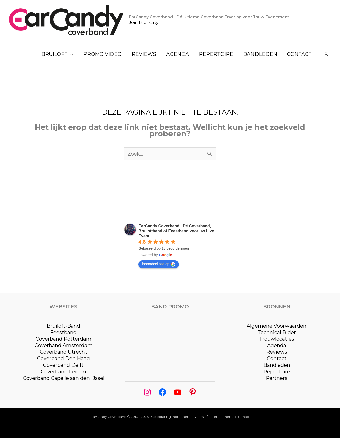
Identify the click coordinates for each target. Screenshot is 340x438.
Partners (276, 378)
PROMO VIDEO (102, 54)
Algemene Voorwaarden (276, 326)
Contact (277, 358)
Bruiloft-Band (63, 326)
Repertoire (276, 372)
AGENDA (177, 54)
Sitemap (242, 417)
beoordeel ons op (158, 264)
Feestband (63, 332)
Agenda (276, 345)
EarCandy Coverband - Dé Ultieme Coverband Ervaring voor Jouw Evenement (209, 17)
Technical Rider (277, 332)
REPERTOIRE (216, 54)
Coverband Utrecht (63, 352)
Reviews (276, 352)
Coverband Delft (63, 365)
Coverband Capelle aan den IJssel (63, 378)
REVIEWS (144, 54)
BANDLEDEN (260, 54)
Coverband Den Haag (63, 358)
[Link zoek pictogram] (326, 54)
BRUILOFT (54, 54)
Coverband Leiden (63, 372)
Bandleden (276, 365)
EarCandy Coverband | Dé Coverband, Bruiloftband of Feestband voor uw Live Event (176, 231)
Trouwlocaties (276, 339)
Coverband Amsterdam (64, 345)
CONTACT (299, 54)
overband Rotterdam (65, 339)
